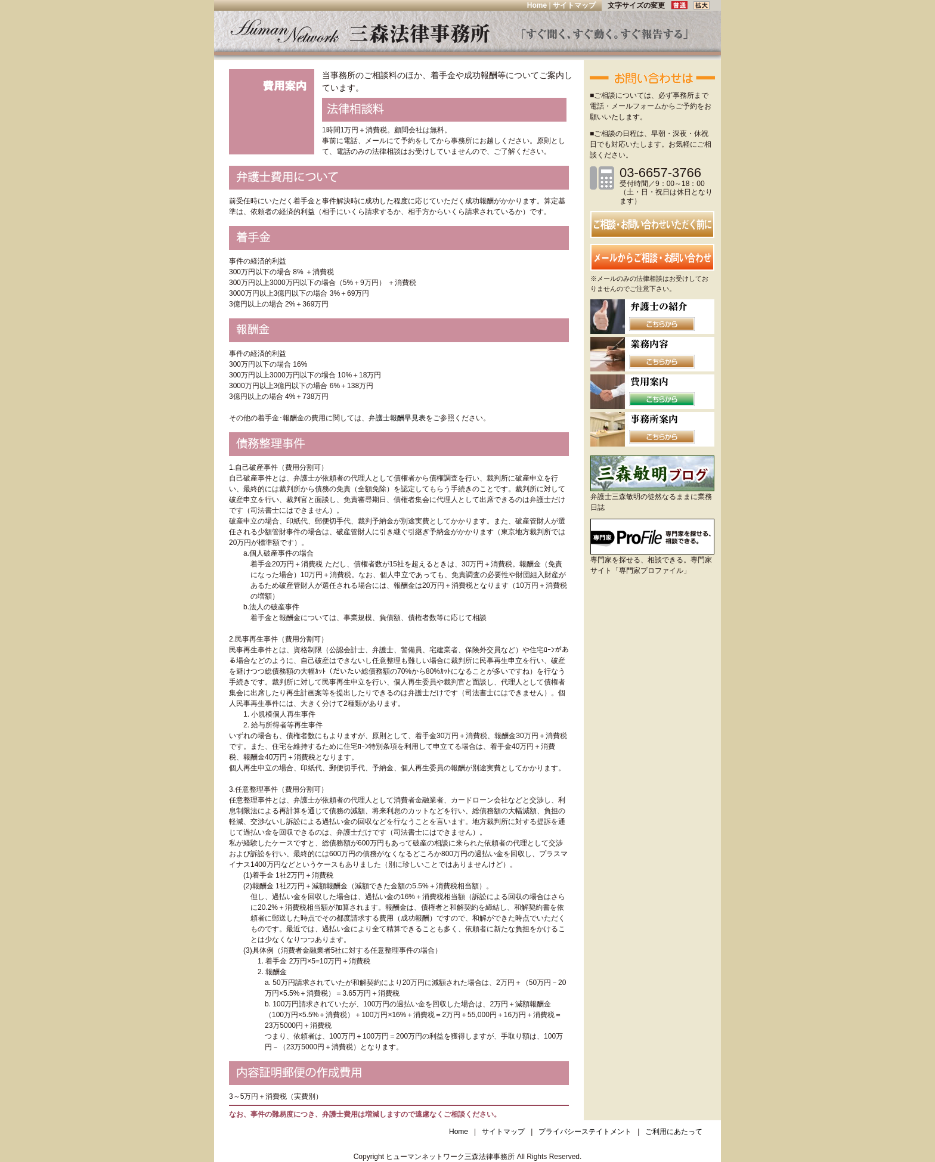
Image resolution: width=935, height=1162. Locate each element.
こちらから (662, 324)
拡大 (701, 5)
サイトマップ (574, 5)
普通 (682, 5)
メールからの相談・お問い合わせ (652, 257)
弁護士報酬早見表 (397, 418)
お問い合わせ (652, 224)
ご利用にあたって (673, 1131)
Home (537, 5)
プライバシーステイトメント (584, 1131)
